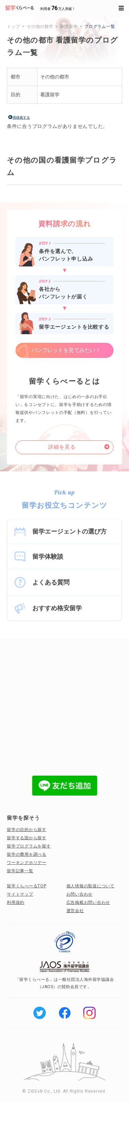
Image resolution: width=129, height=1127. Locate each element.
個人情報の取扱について (90, 886)
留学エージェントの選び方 (69, 531)
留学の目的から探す (26, 829)
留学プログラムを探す (29, 846)
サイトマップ (20, 894)
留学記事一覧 (20, 870)
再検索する (21, 117)
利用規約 (15, 902)
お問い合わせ (79, 894)
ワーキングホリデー (26, 862)
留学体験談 (47, 556)
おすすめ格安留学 (57, 608)
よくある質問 (50, 582)
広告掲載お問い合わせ (88, 902)
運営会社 (75, 910)
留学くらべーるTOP (26, 886)
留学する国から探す (26, 837)
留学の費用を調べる (26, 854)
